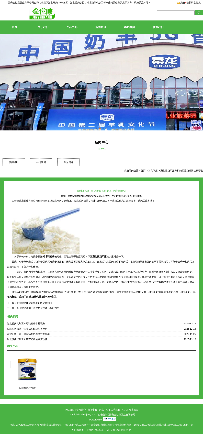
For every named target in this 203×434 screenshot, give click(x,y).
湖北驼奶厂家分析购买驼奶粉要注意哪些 (181, 170)
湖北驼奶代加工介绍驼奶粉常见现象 (26, 323)
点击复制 (103, 414)
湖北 (90, 429)
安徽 (112, 429)
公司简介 (81, 409)
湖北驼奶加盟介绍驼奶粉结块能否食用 (27, 328)
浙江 (96, 429)
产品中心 (71, 27)
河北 (128, 429)
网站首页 (69, 409)
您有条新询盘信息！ (190, 2)
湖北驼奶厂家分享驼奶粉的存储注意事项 (28, 334)
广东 (107, 429)
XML (124, 409)
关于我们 (43, 27)
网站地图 (133, 409)
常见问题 (68, 162)
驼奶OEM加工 (49, 296)
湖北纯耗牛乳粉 (27, 387)
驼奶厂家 (23, 296)
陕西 (123, 429)
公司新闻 (41, 162)
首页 (14, 27)
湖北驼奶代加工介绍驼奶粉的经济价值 (27, 339)
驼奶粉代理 (35, 296)
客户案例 (129, 27)
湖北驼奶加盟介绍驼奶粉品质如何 (34, 303)
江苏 (101, 429)
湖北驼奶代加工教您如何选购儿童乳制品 (38, 308)
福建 (118, 429)
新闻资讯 (100, 27)
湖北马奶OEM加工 (58, 2)
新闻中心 (92, 409)
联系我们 (158, 27)
